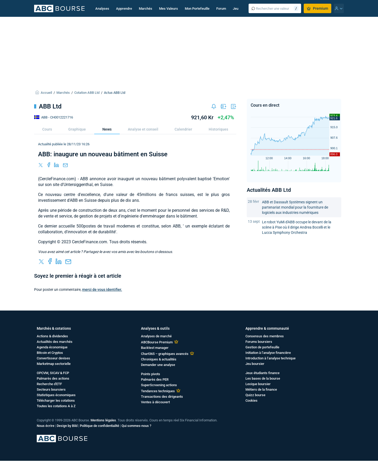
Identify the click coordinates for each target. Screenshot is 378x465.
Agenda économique (52, 347)
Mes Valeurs (168, 9)
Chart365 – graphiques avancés (164, 354)
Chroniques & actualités (158, 359)
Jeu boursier (254, 364)
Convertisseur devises (53, 358)
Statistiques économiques (56, 395)
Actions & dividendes (52, 336)
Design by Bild (67, 426)
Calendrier (183, 129)
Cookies (251, 400)
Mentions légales (103, 420)
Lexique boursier (258, 384)
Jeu (235, 9)
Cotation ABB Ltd (86, 93)
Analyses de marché (156, 336)
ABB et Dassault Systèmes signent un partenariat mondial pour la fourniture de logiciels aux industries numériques (295, 207)
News (107, 129)
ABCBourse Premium (157, 342)
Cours (47, 129)
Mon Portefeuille (197, 9)
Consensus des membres (264, 336)
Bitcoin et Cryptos (50, 353)
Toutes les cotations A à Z (56, 406)
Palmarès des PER (155, 379)
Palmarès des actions (53, 378)
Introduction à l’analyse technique (270, 358)
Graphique (77, 129)
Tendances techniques (158, 391)
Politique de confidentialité (99, 426)
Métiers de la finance (261, 389)
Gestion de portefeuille (262, 347)
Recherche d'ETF (49, 384)
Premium (317, 8)
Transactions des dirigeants (162, 397)
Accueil (46, 93)
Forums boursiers (258, 342)
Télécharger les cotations (56, 400)
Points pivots (150, 374)
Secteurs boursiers (51, 389)
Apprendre (124, 9)
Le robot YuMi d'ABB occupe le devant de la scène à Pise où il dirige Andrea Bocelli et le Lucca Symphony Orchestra (296, 227)
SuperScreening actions (159, 385)
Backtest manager (155, 348)
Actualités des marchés (54, 342)
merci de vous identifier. (102, 289)
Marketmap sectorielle (54, 364)
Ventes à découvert (155, 402)
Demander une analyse (158, 365)
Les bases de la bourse (262, 378)
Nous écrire (45, 426)
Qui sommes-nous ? (136, 426)
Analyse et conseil (143, 129)
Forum (221, 9)
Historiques (218, 129)
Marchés (145, 9)
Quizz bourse (255, 395)
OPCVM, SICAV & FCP (53, 373)
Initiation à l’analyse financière (268, 353)
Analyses (102, 9)
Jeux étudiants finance (262, 373)
